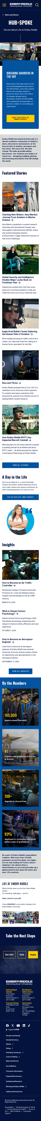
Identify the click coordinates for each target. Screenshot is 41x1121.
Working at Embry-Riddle (15, 1086)
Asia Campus (27, 1003)
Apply (33, 954)
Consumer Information (14, 1071)
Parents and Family (13, 1036)
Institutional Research (14, 1081)
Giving (8, 1048)
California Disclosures (14, 1091)
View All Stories (20, 465)
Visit (21, 954)
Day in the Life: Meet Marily (20, 497)
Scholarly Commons (13, 1052)
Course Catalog (11, 1057)
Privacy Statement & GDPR (16, 1109)
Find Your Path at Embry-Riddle (20, 118)
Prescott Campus (12, 1003)
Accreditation (11, 1066)
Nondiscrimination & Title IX (25, 1107)
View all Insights (20, 671)
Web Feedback (15, 1111)
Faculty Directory (12, 1040)
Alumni (8, 1044)
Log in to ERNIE (13, 1029)
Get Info (9, 954)
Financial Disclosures (14, 1076)
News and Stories (12, 15)
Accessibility (9, 1107)
